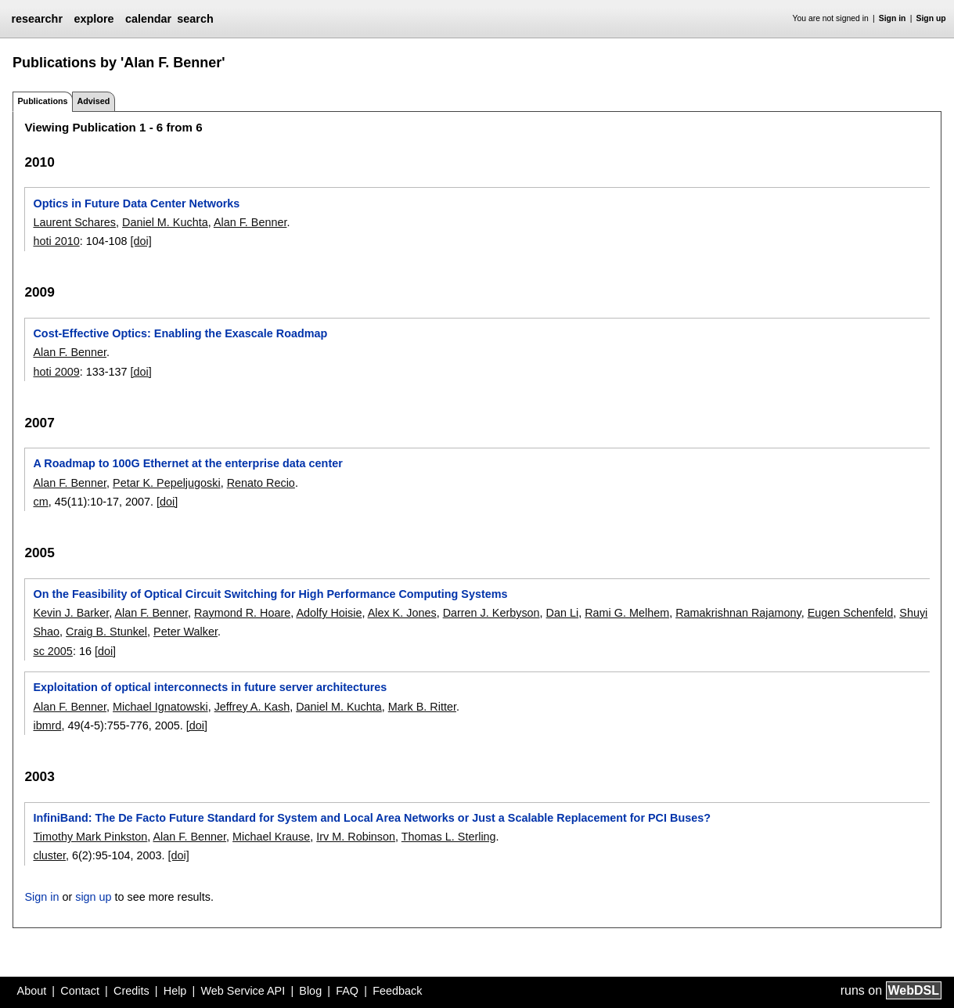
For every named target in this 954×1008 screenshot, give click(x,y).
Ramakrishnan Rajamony (738, 613)
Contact (79, 991)
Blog (310, 991)
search (195, 19)
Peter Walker (185, 631)
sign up (93, 897)
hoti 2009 (56, 371)
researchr (37, 19)
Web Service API (242, 991)
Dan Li (562, 613)
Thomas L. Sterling (448, 836)
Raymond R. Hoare (242, 613)
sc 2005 (52, 651)
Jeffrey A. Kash (252, 706)
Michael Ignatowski (160, 706)
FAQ (347, 991)
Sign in (892, 18)
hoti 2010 (56, 241)
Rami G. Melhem (627, 613)
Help (175, 991)
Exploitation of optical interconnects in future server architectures (210, 687)
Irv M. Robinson (355, 836)
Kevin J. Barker (71, 613)
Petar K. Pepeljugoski (167, 483)
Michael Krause (271, 836)
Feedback (397, 991)
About (32, 991)
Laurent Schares (74, 222)
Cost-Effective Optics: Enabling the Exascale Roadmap (180, 333)
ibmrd (47, 725)
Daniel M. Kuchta (165, 222)
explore (93, 19)
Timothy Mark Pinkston (90, 836)
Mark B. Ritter (422, 706)
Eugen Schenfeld (851, 613)
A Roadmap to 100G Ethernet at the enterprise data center (187, 463)
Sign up (931, 18)
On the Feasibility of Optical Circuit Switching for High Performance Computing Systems (270, 594)
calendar (148, 19)
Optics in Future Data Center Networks (136, 203)
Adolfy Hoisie (329, 613)
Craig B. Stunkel (106, 631)
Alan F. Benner (250, 222)
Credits (131, 991)
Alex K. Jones (402, 613)
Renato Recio (261, 483)
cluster (49, 855)
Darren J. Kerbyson (491, 613)
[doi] (141, 241)
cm (40, 501)
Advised (93, 101)
